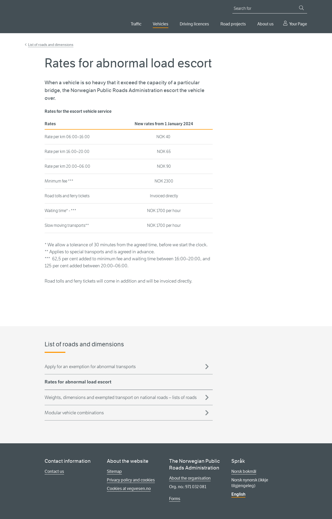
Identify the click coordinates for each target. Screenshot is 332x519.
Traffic (136, 24)
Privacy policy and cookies (131, 480)
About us (265, 24)
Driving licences (194, 24)
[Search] (301, 7)
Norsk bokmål (243, 471)
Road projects (233, 24)
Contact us (54, 471)
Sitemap (114, 471)
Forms (174, 498)
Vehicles (160, 24)
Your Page (298, 24)
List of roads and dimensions (50, 44)
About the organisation (190, 478)
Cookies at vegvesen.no (129, 488)
